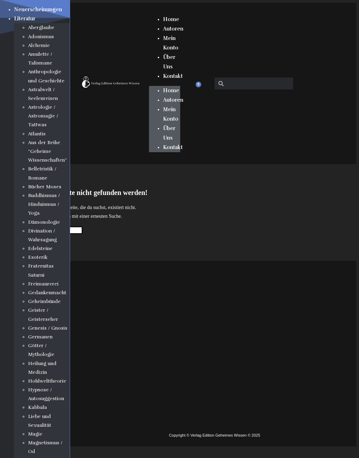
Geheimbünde (44, 301)
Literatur (24, 18)
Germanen (40, 337)
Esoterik (38, 257)
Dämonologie (44, 222)
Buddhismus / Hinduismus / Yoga (44, 204)
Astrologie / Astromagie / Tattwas (43, 116)
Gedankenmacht (47, 293)
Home (171, 19)
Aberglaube (41, 28)
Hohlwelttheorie (47, 381)
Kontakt (173, 76)
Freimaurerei (43, 284)
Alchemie (39, 45)
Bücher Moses (44, 187)
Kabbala (37, 407)
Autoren (173, 29)
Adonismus (41, 37)
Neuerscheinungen (38, 9)
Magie (35, 434)
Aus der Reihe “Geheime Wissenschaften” (47, 151)
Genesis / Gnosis (47, 328)
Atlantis (37, 134)
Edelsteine (40, 248)
